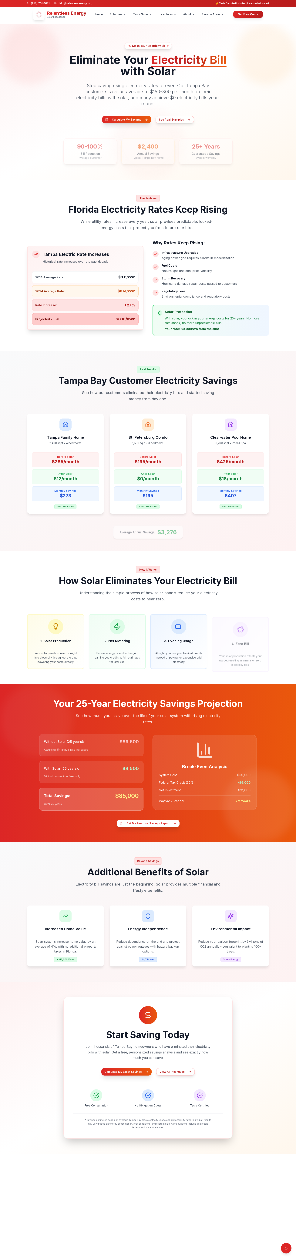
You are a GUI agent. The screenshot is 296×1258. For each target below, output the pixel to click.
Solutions (118, 14)
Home (99, 14)
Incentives (168, 14)
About (189, 14)
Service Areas (213, 14)
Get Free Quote (248, 14)
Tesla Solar (142, 14)
